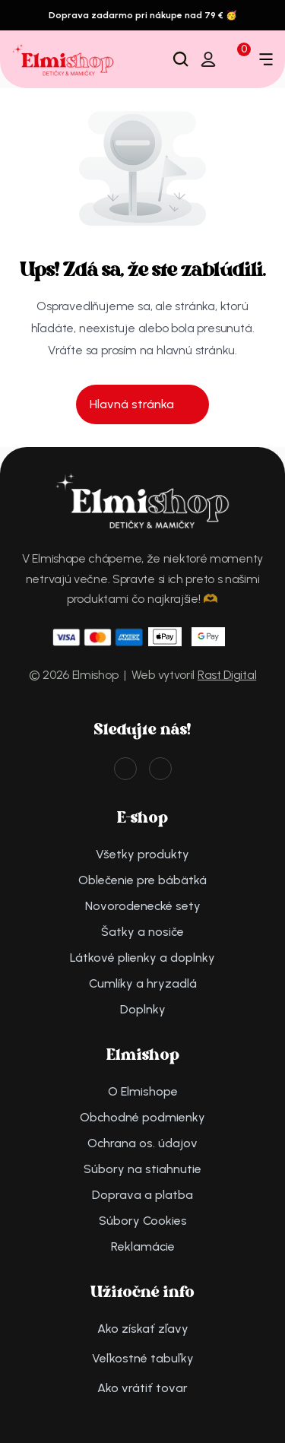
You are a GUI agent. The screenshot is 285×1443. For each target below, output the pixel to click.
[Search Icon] (181, 59)
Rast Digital (227, 675)
